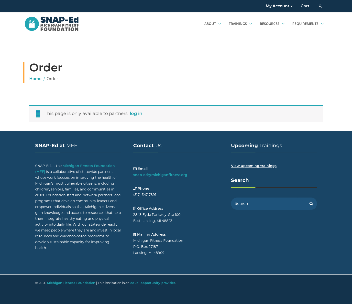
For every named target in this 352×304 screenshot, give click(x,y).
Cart (305, 6)
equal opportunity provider (152, 283)
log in (136, 113)
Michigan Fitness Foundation (71, 283)
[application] (218, 23)
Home (35, 78)
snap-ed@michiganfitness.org (160, 175)
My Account (279, 6)
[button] (320, 6)
